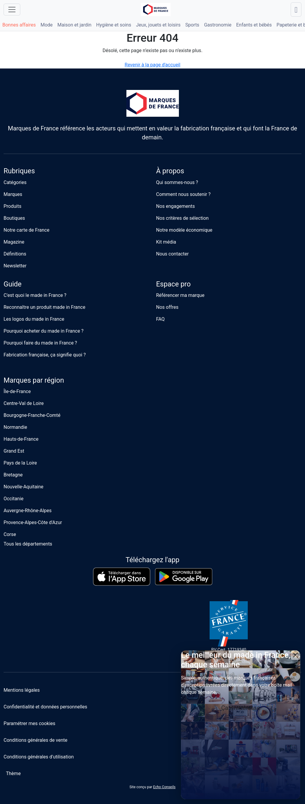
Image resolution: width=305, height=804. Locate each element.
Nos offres (167, 307)
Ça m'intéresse (240, 707)
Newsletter (15, 266)
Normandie (15, 427)
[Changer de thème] (12, 773)
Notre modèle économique (184, 230)
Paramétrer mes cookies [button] (29, 723)
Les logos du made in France (34, 319)
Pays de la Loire (20, 463)
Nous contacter (172, 254)
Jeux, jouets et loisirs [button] (158, 25)
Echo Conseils (164, 787)
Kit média (166, 242)
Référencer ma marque (180, 295)
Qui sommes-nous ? (177, 182)
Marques (13, 194)
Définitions (15, 254)
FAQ (160, 319)
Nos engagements (175, 206)
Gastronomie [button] (217, 25)
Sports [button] (192, 25)
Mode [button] (47, 25)
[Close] (295, 655)
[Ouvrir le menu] (12, 9)
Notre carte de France (26, 230)
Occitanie (14, 498)
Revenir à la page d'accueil (152, 65)
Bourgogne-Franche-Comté (32, 415)
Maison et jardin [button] (75, 25)
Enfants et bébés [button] (254, 25)
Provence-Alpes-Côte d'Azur (33, 522)
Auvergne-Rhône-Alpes (28, 510)
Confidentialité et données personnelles (45, 707)
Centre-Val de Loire (24, 403)
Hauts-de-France (21, 439)
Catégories (15, 182)
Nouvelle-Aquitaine (24, 487)
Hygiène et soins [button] (113, 25)
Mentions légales (22, 690)
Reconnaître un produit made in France (44, 307)
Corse (10, 534)
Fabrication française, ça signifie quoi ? (45, 355)
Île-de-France (17, 391)
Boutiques (14, 218)
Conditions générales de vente (35, 740)
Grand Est (14, 451)
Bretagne (13, 475)
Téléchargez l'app (152, 560)
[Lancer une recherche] (296, 9)
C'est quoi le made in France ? (35, 295)
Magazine (14, 242)
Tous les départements (28, 544)
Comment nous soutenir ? (183, 194)
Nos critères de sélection (182, 218)
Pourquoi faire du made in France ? (40, 343)
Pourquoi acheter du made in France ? (43, 331)
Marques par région (34, 380)
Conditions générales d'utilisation (39, 757)
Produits (12, 206)
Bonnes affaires (19, 25)
